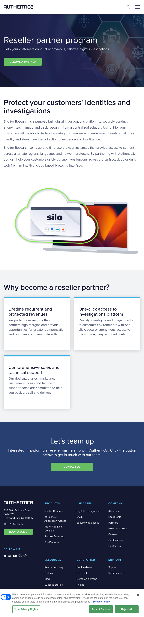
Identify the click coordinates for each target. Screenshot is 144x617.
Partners (113, 523)
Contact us (114, 546)
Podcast (49, 573)
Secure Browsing (54, 536)
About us (113, 511)
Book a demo (84, 567)
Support (113, 567)
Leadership (114, 517)
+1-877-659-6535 (13, 524)
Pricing (80, 585)
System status (116, 573)
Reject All (126, 610)
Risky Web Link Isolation (53, 529)
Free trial (81, 573)
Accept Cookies (101, 610)
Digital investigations (88, 511)
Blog (47, 579)
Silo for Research (54, 511)
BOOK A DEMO (18, 532)
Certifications (115, 540)
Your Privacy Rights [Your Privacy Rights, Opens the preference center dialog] (26, 610)
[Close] (138, 596)
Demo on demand (86, 579)
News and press (117, 529)
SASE (79, 517)
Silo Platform (51, 542)
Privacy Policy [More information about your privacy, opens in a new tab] (101, 602)
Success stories (53, 585)
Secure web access (87, 523)
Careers (113, 534)
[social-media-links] (5, 555)
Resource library (54, 567)
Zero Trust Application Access (55, 519)
